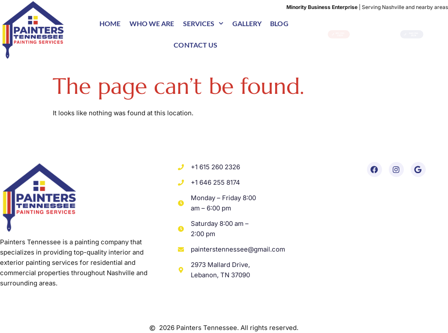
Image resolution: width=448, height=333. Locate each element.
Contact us (195, 45)
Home (109, 23)
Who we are (151, 23)
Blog (279, 23)
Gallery (247, 23)
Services (203, 23)
